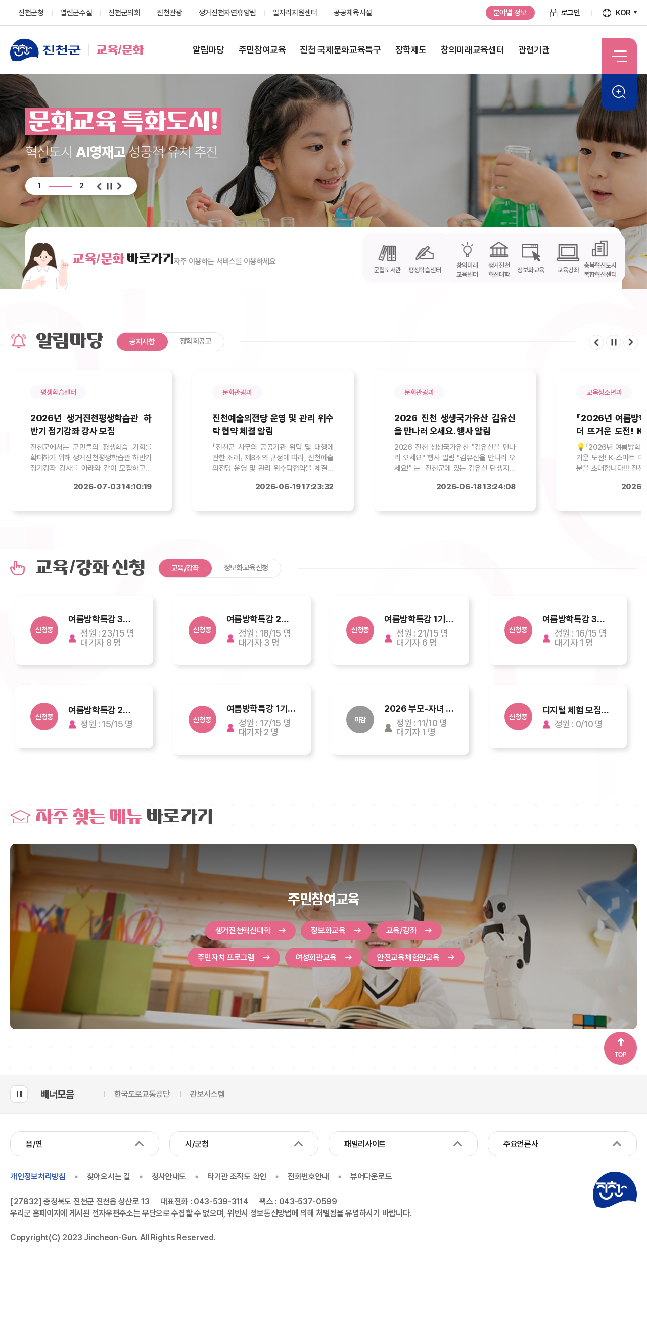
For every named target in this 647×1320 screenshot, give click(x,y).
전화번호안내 (312, 1177)
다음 (119, 186)
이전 (99, 186)
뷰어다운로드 (376, 1177)
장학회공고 (196, 341)
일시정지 (109, 186)
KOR (623, 12)
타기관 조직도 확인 (239, 1177)
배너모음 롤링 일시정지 (19, 1095)
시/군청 (197, 1145)
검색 (619, 92)
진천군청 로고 (614, 1191)
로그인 (570, 12)
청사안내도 (170, 1177)
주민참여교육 (323, 899)
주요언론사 (520, 1145)
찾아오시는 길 (109, 1177)
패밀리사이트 (365, 1145)
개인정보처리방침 (37, 1177)
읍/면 (34, 1145)
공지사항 (142, 341)
